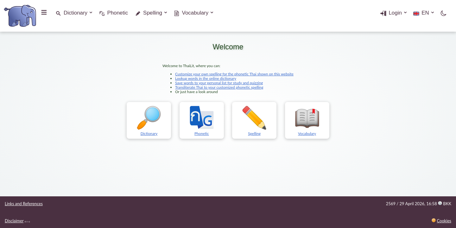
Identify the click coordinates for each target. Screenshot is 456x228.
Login (395, 13)
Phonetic (117, 13)
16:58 (438, 203)
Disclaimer (14, 220)
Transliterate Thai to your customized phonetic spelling (219, 87)
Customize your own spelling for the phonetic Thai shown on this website (234, 74)
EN (425, 13)
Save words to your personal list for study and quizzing (219, 82)
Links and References (24, 203)
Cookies (444, 220)
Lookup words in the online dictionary (205, 78)
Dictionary (75, 13)
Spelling (152, 13)
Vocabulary (195, 13)
